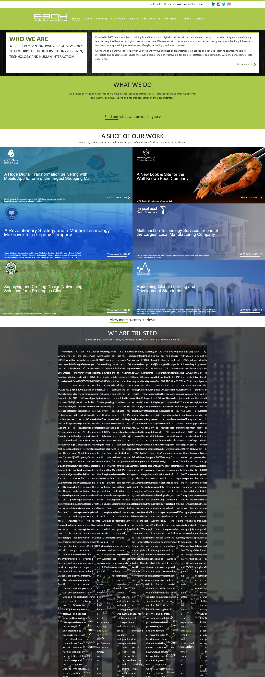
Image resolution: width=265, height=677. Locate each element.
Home (76, 18)
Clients (133, 18)
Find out (111, 117)
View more (119, 320)
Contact (200, 18)
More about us (246, 64)
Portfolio (118, 18)
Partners (170, 18)
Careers (185, 18)
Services (101, 18)
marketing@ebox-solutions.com (185, 4)
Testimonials (151, 18)
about (88, 18)
